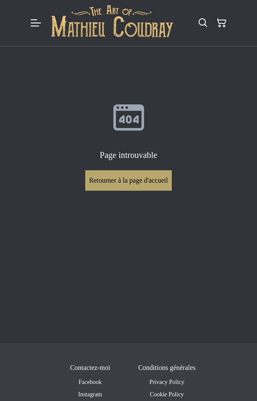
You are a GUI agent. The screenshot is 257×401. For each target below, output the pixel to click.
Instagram (90, 394)
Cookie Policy (167, 394)
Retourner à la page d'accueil (128, 180)
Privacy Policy (166, 382)
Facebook (89, 382)
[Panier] (221, 23)
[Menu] (35, 23)
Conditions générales (167, 367)
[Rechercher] (202, 23)
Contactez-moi (90, 367)
